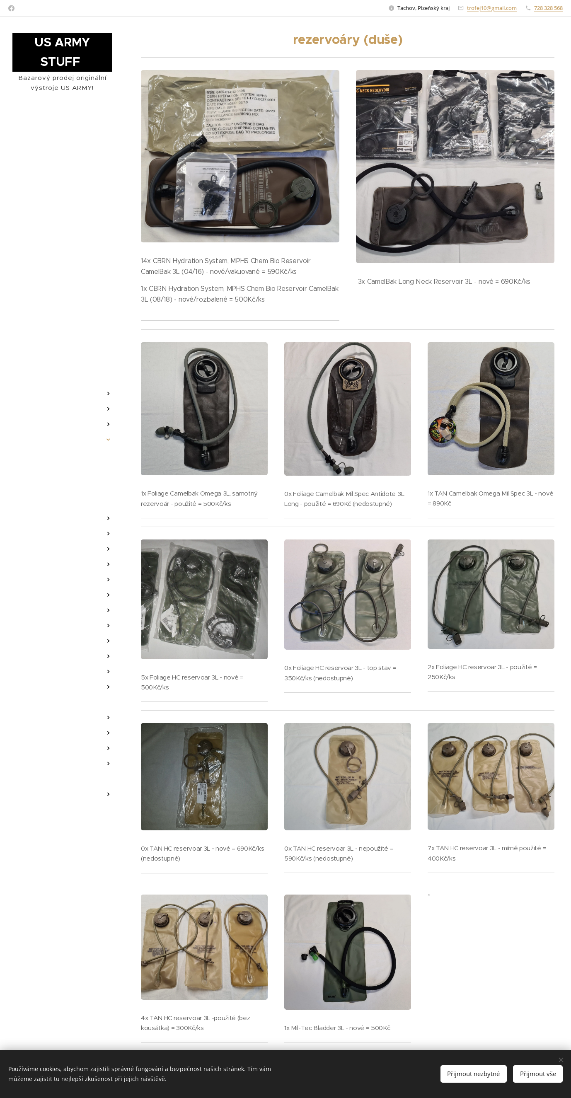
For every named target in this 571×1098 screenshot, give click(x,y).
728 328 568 (548, 8)
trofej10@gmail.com (492, 8)
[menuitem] (62, 353)
